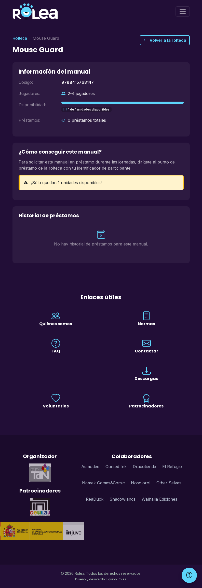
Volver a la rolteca (164, 40)
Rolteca (19, 38)
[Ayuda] (189, 575)
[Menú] (183, 11)
